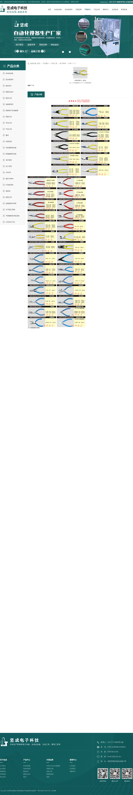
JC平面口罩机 (10, 209)
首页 (49, 9)
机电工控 (9, 197)
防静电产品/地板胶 (12, 110)
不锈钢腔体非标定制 (12, 216)
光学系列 (9, 160)
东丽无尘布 (50, 768)
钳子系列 (63, 63)
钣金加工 (9, 86)
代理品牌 (78, 9)
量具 (7, 135)
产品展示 (46, 63)
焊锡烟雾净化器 (11, 154)
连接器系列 (9, 104)
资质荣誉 (3, 771)
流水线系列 (68, 9)
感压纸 (8, 191)
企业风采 (3, 768)
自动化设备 (58, 9)
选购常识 (72, 771)
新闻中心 (106, 9)
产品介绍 (97, 9)
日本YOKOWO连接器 (53, 766)
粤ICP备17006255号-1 (44, 790)
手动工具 (9, 123)
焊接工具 (9, 116)
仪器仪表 (9, 141)
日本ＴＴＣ (72, 63)
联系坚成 (124, 9)
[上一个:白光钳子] (74, 83)
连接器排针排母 (11, 203)
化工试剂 (9, 166)
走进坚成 (115, 9)
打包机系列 (9, 185)
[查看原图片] (78, 80)
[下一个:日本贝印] (86, 83)
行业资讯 (72, 768)
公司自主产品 (10, 222)
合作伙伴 (3, 777)
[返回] (84, 80)
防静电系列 (50, 774)
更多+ (25, 777)
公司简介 (3, 766)
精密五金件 (9, 92)
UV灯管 (8, 172)
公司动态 (72, 766)
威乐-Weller (9, 178)
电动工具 (9, 98)
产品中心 (88, 9)
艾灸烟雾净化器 (11, 147)
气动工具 (9, 129)
